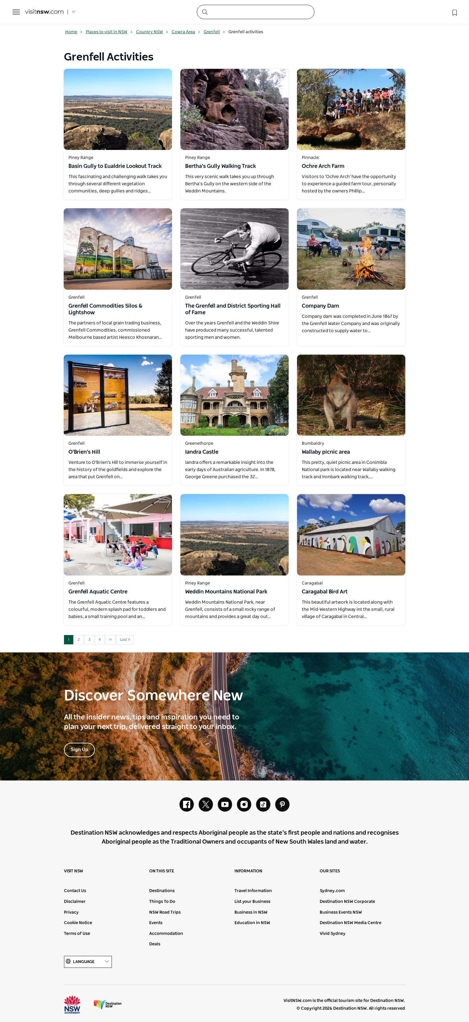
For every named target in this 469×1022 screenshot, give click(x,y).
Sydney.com (332, 891)
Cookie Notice (78, 923)
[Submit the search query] (205, 12)
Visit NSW (73, 871)
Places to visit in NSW (109, 32)
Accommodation (166, 934)
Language (88, 962)
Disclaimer (75, 902)
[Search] (255, 12)
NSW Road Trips (165, 912)
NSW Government (78, 1005)
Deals (154, 944)
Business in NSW (250, 912)
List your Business (252, 902)
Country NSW (152, 32)
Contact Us (75, 891)
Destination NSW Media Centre (350, 923)
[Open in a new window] (118, 109)
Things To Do (162, 902)
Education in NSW (252, 923)
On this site (161, 871)
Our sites (330, 871)
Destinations (162, 891)
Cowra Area (186, 32)
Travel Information (253, 891)
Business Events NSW (341, 912)
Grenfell (214, 32)
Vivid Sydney (332, 934)
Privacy (71, 912)
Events (155, 923)
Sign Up (79, 749)
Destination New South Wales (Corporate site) (107, 1005)
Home (74, 32)
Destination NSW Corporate (347, 902)
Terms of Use (77, 934)
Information (248, 871)
